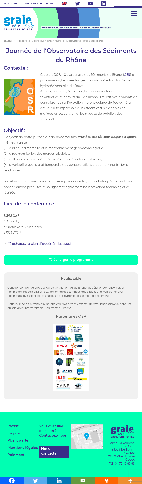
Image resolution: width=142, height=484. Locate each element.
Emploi (14, 433)
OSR (127, 74)
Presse (14, 426)
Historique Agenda (43, 41)
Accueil (8, 41)
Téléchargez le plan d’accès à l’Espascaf (39, 243)
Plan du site (19, 440)
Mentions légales (17, 449)
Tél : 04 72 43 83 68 (122, 463)
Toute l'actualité (24, 41)
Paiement (17, 459)
